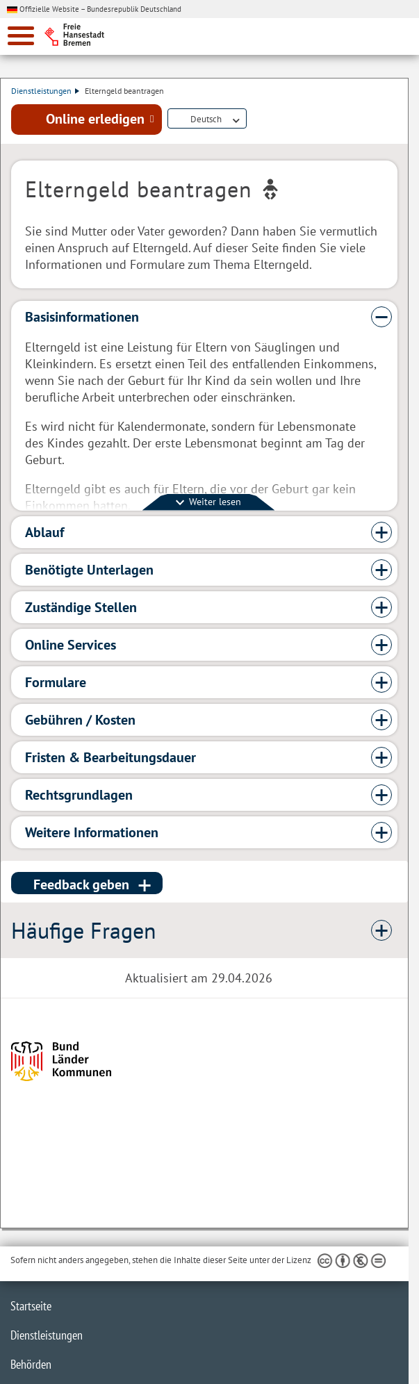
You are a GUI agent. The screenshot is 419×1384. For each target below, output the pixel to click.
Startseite (30, 1306)
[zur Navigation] (21, 36)
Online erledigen (95, 119)
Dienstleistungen (45, 90)
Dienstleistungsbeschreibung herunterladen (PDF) (255, 119)
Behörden (30, 1364)
